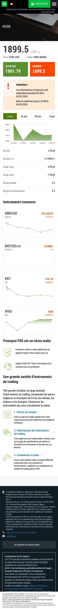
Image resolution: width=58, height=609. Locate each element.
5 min (10, 116)
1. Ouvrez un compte (25, 412)
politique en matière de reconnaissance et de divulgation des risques (26, 587)
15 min (24, 116)
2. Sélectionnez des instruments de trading (31, 432)
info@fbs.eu (11, 536)
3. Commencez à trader (26, 455)
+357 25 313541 (29, 532)
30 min (37, 116)
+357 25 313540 (13, 532)
